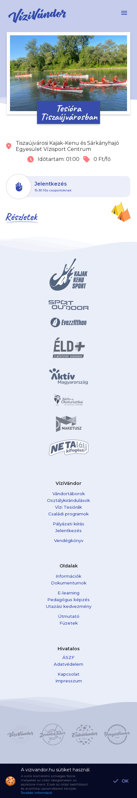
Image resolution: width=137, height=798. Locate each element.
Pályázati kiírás (68, 523)
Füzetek (68, 623)
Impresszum (68, 680)
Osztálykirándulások (68, 500)
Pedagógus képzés (68, 599)
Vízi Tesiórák (68, 507)
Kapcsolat (68, 674)
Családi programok (68, 513)
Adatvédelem (68, 664)
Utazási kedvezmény (68, 606)
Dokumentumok (69, 582)
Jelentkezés (68, 530)
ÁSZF (68, 657)
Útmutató (68, 616)
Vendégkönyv (68, 540)
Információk (68, 576)
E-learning (68, 592)
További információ (36, 793)
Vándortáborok (68, 493)
